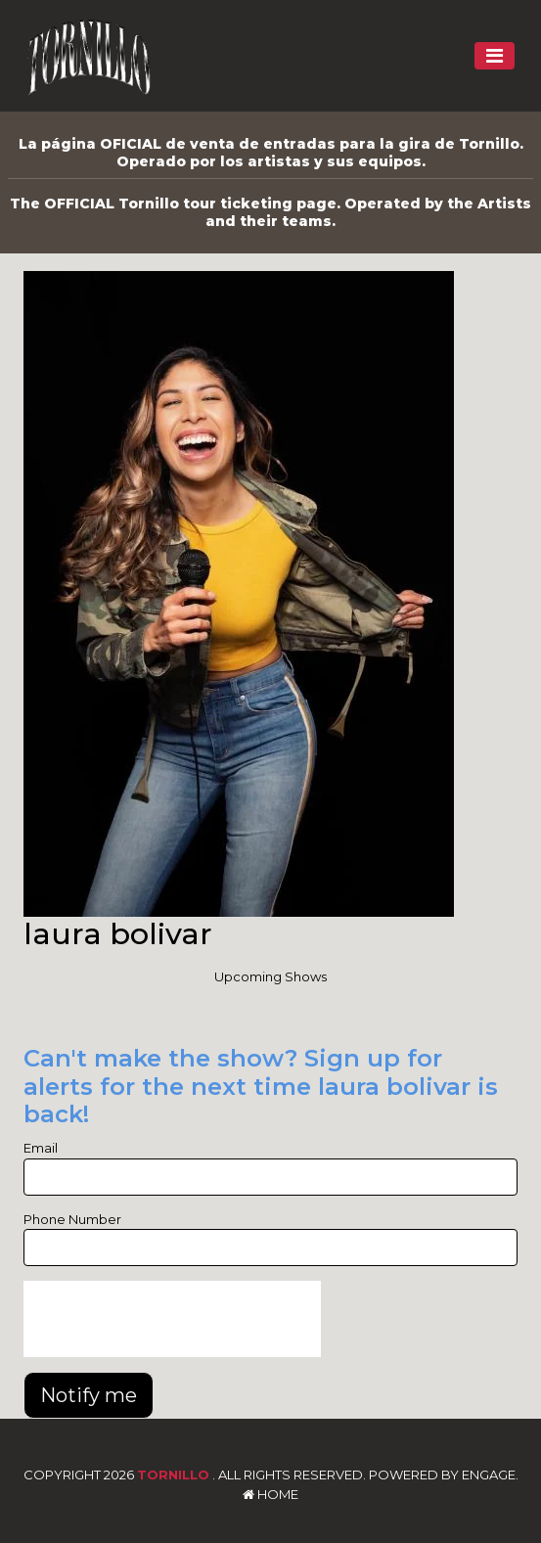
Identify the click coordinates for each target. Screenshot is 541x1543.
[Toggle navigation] (494, 55)
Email (40, 1148)
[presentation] (172, 1319)
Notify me (88, 1395)
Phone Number (72, 1219)
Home (270, 1494)
